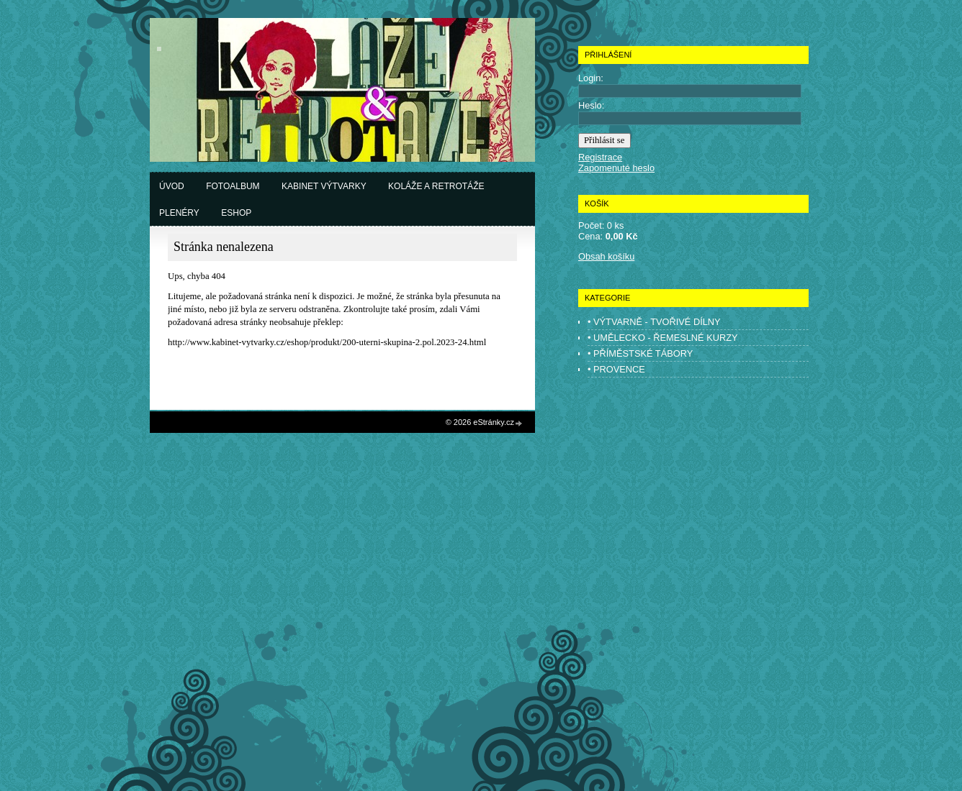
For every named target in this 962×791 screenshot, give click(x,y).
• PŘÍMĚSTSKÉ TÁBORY (640, 353)
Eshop (236, 213)
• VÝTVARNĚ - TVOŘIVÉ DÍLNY (654, 321)
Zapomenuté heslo (616, 168)
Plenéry (179, 213)
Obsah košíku (606, 256)
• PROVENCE (616, 369)
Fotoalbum (232, 186)
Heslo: (591, 105)
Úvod (171, 186)
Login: (590, 78)
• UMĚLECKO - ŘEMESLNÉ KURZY (663, 337)
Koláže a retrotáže (436, 186)
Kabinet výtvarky (324, 186)
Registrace (600, 157)
